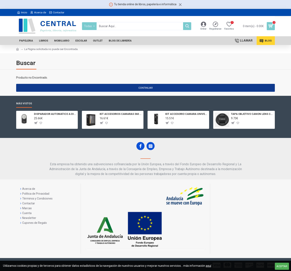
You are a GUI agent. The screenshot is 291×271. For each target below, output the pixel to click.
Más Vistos (24, 103)
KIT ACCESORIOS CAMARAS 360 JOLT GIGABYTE (121, 113)
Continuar (145, 87)
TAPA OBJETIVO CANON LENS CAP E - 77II (252, 113)
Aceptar (281, 266)
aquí (208, 265)
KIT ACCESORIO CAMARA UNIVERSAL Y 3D (186, 113)
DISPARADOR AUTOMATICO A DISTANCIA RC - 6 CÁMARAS (55, 113)
